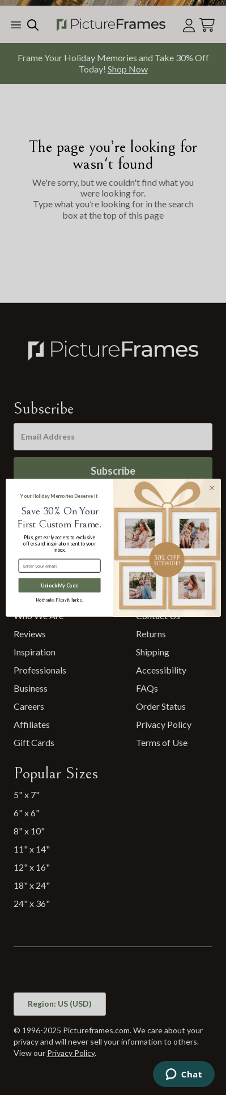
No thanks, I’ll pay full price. (59, 600)
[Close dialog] (211, 487)
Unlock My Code (59, 585)
